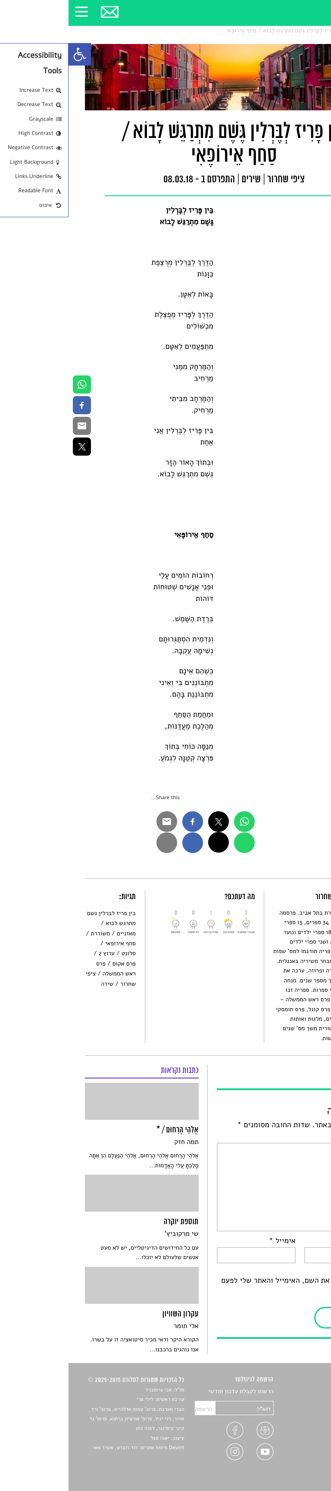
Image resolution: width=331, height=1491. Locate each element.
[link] (11, 54)
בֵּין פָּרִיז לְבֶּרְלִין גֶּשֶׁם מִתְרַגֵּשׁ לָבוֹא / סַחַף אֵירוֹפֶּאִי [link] (216, 30)
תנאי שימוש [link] (300, 1462)
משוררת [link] (31, 933)
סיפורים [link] (305, 1392)
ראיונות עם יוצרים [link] (293, 1432)
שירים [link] (287, 30)
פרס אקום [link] (55, 964)
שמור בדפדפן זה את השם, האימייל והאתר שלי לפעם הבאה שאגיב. (233, 1286)
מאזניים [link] (57, 933)
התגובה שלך (292, 1137)
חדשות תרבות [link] (298, 1412)
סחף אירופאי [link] (52, 943)
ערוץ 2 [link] (38, 953)
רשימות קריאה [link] (297, 1422)
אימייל (213, 1241)
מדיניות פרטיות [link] (295, 1452)
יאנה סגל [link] (91, 1438)
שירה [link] (38, 984)
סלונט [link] (307, 30)
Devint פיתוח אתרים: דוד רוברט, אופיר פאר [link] (70, 1447)
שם (306, 1241)
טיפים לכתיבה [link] (298, 1442)
